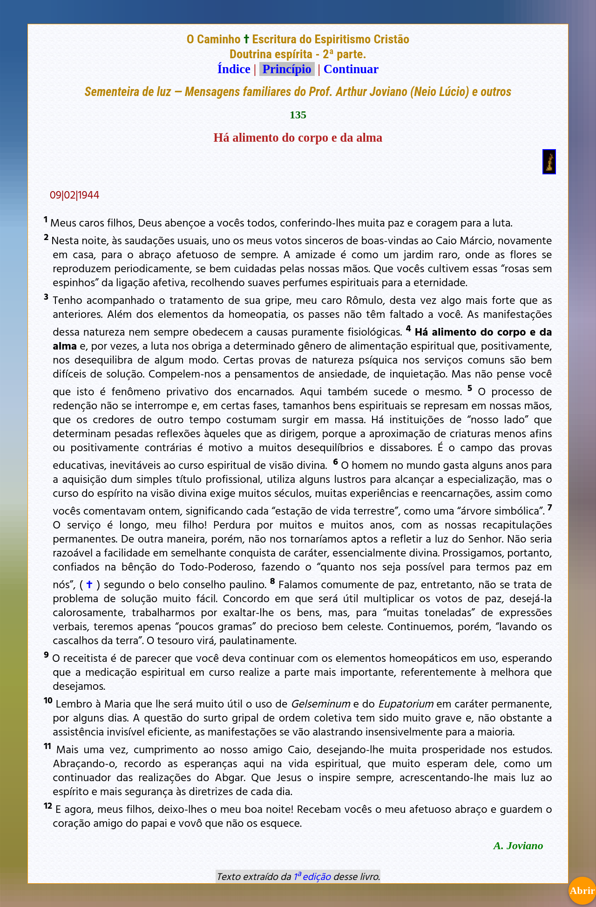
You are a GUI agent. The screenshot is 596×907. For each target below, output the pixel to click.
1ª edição (312, 876)
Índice (234, 69)
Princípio (286, 69)
